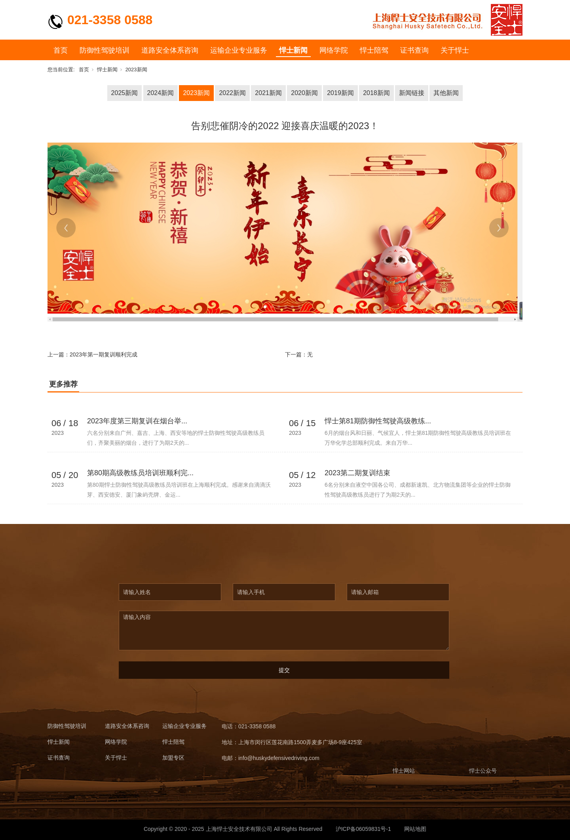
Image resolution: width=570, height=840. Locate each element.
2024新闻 (160, 93)
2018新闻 (376, 93)
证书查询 (414, 50)
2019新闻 (340, 93)
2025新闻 (124, 93)
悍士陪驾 (374, 50)
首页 (60, 50)
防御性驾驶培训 (104, 50)
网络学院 (333, 50)
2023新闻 (136, 69)
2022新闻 (232, 93)
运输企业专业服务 (238, 50)
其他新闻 (446, 93)
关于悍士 (455, 50)
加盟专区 (173, 758)
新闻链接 (411, 93)
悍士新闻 (293, 50)
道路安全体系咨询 (169, 50)
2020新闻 (304, 93)
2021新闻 (268, 93)
